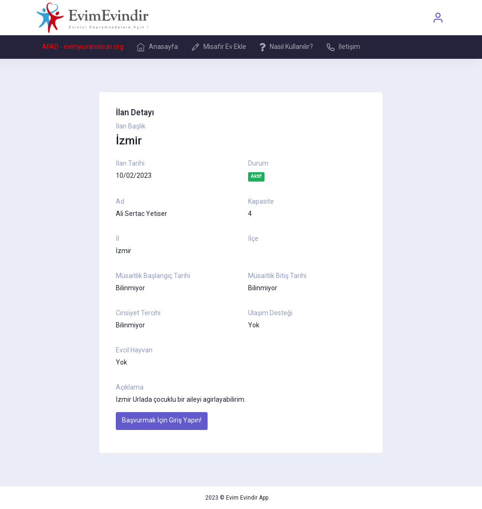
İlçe (253, 238)
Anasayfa (157, 47)
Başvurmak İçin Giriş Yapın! (161, 420)
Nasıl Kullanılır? (286, 47)
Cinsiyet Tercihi (138, 313)
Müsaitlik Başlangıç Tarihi (153, 275)
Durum (258, 163)
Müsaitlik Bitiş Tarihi (277, 275)
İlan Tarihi (130, 163)
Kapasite (261, 201)
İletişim (343, 47)
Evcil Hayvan (134, 350)
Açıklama (130, 387)
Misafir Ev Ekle (218, 47)
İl (117, 238)
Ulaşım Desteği (270, 313)
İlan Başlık (130, 126)
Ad (120, 201)
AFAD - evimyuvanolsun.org (82, 46)
